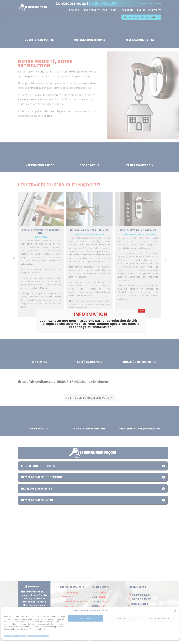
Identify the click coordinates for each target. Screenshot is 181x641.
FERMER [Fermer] (141, 311)
